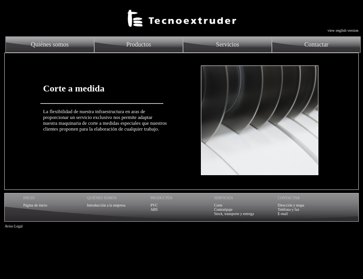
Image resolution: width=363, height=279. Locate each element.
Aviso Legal (13, 226)
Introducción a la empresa (106, 205)
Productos (138, 44)
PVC (154, 205)
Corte (218, 205)
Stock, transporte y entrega (234, 214)
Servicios (227, 44)
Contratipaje (223, 209)
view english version (343, 30)
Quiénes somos (50, 44)
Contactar (316, 44)
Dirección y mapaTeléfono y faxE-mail (291, 209)
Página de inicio (35, 205)
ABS (154, 209)
